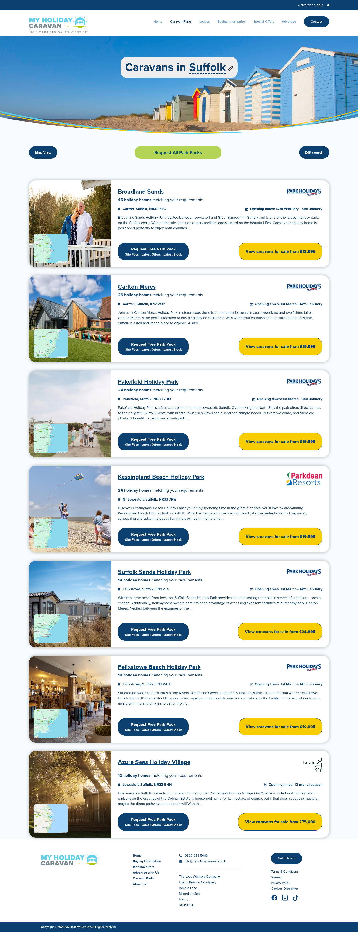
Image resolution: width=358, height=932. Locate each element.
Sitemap (276, 877)
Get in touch (286, 858)
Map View (43, 152)
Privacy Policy (280, 883)
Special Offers (263, 21)
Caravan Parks (181, 21)
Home (158, 21)
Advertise (289, 21)
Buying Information (232, 21)
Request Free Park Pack (153, 251)
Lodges (204, 21)
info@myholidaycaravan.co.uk (205, 861)
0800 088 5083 (196, 855)
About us (139, 884)
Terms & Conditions (285, 871)
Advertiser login (311, 5)
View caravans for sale (280, 251)
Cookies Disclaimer (284, 888)
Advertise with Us (146, 872)
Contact (316, 21)
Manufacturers (143, 867)
